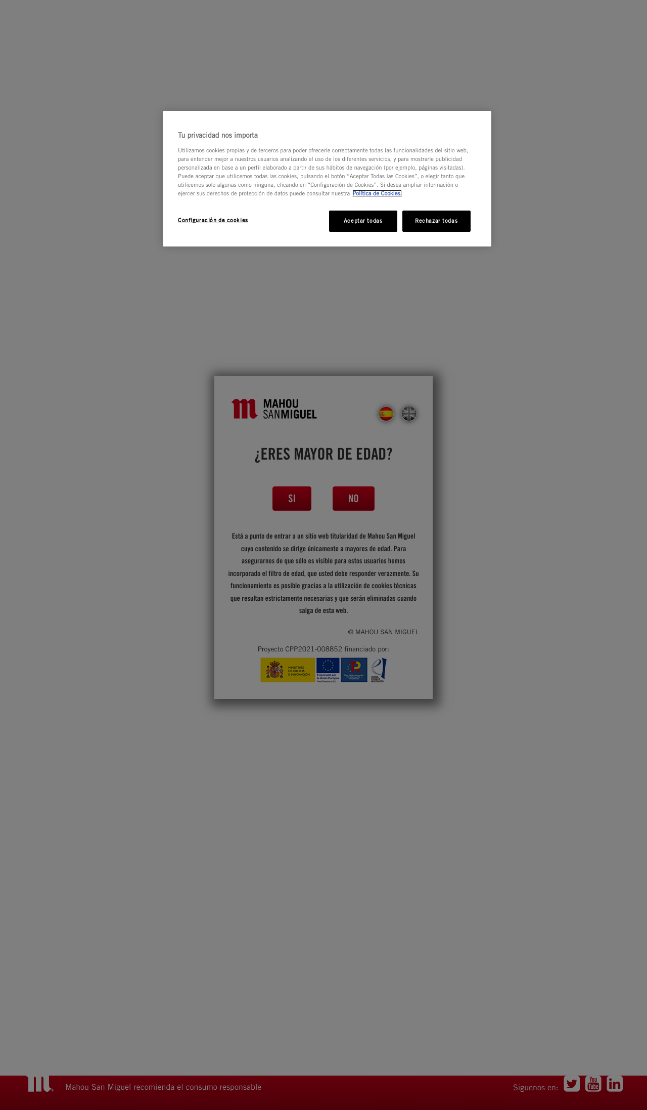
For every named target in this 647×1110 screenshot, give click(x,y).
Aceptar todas (363, 220)
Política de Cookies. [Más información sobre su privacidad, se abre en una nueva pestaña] (377, 193)
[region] (327, 178)
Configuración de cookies (213, 220)
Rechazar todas (436, 220)
